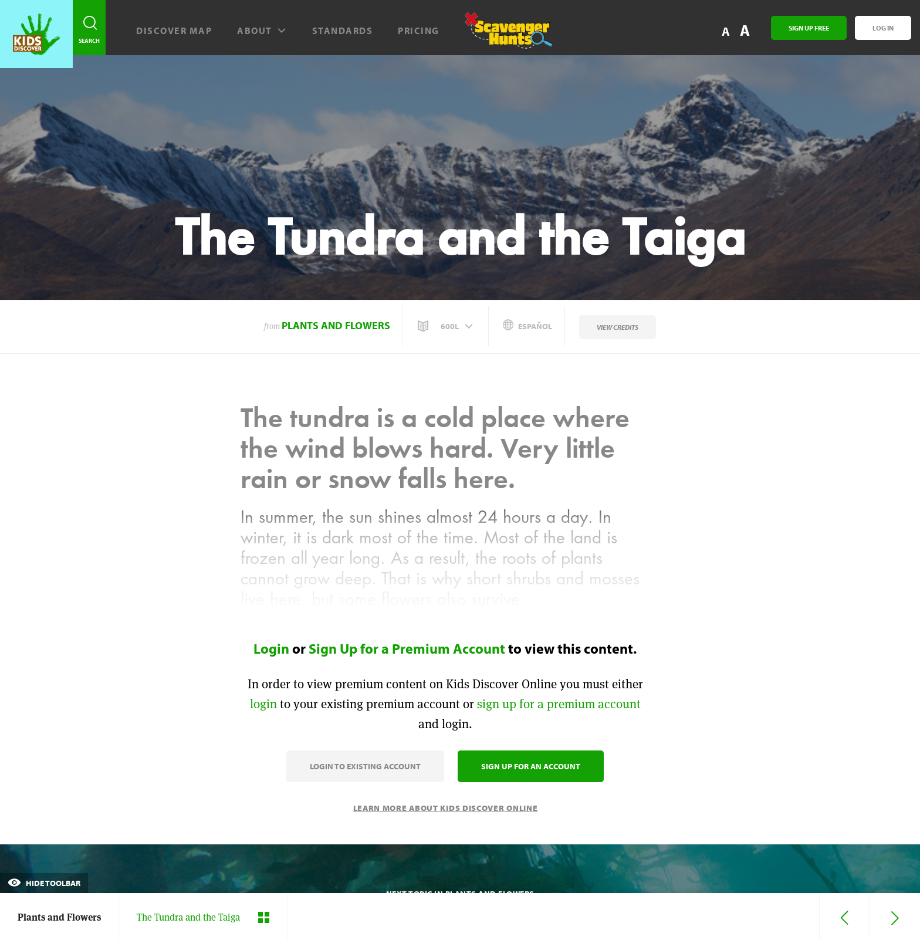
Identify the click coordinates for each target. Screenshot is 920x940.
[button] (446, 326)
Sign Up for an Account (530, 766)
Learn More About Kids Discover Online (445, 808)
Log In (883, 27)
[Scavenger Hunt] (502, 35)
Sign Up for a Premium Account (407, 648)
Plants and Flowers (336, 325)
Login (271, 648)
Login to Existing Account (365, 766)
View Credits (617, 327)
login (263, 704)
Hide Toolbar (44, 883)
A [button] (745, 30)
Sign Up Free (809, 27)
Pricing (418, 30)
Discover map (174, 30)
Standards (342, 30)
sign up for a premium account (559, 704)
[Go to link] (36, 34)
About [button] (262, 30)
